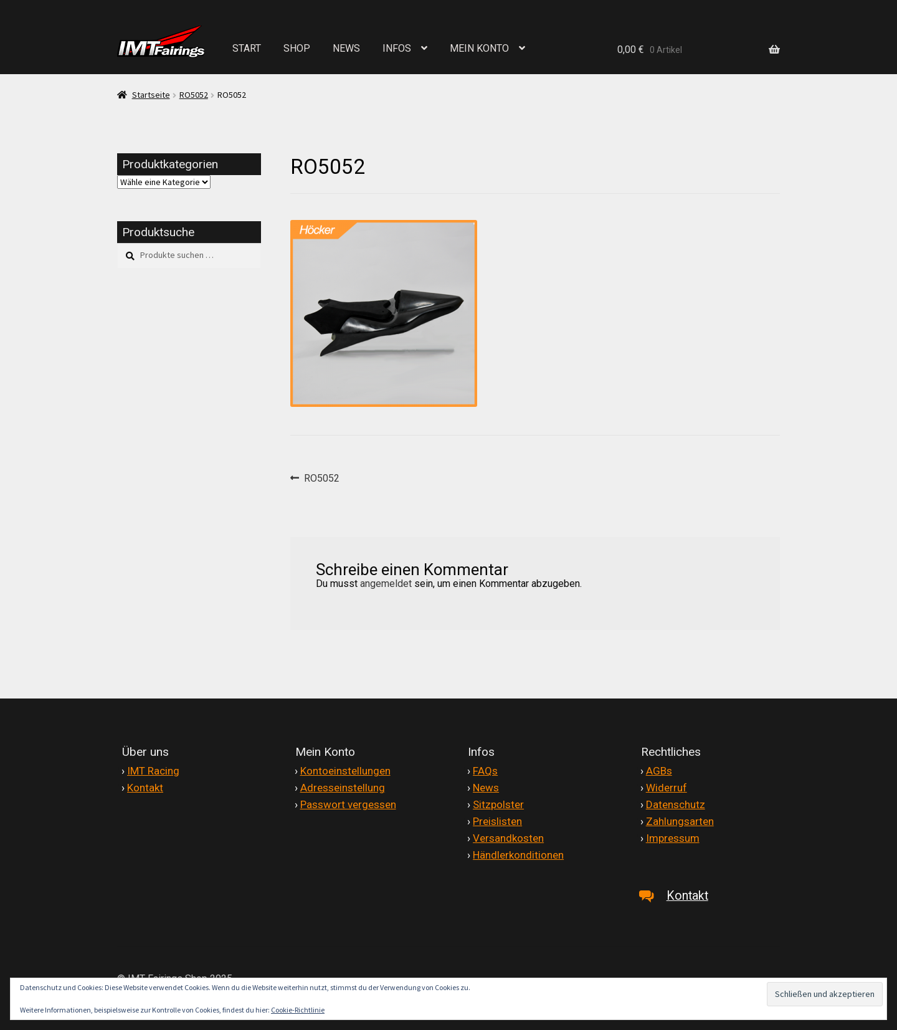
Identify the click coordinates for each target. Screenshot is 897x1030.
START (246, 48)
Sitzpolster (498, 804)
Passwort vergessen (348, 804)
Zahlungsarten (680, 821)
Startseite (151, 94)
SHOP (296, 48)
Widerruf (666, 787)
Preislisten (497, 821)
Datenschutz (675, 804)
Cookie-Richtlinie (298, 1009)
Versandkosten (508, 838)
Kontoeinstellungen (345, 771)
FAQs (485, 771)
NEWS (346, 48)
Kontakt (145, 787)
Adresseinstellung (342, 787)
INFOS (396, 48)
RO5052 (193, 94)
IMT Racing (153, 771)
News (486, 787)
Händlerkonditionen (518, 855)
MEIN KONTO (479, 48)
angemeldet (386, 583)
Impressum (673, 838)
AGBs (659, 771)
